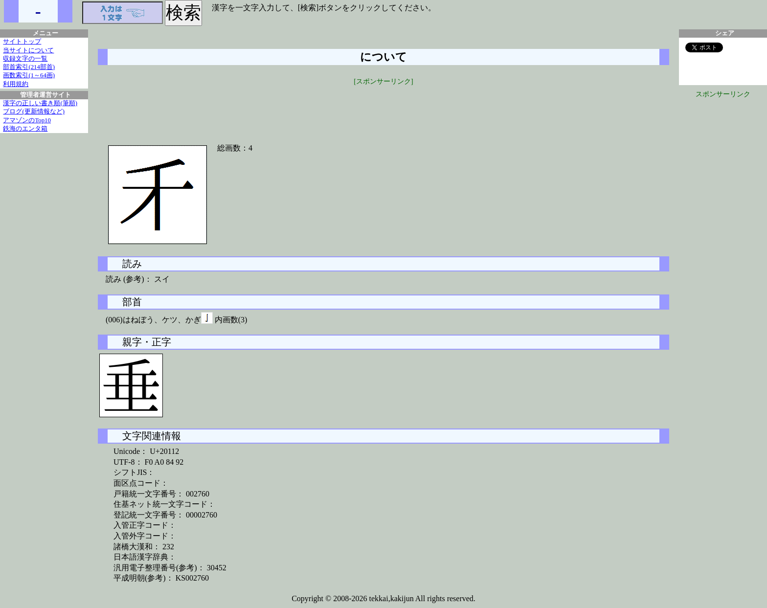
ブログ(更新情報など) (34, 111)
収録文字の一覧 (25, 58)
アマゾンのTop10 (27, 120)
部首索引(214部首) (29, 67)
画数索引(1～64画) (29, 75)
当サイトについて (28, 50)
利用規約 (15, 84)
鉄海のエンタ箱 (25, 128)
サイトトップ (22, 41)
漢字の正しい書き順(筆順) (40, 103)
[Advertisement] (383, 109)
